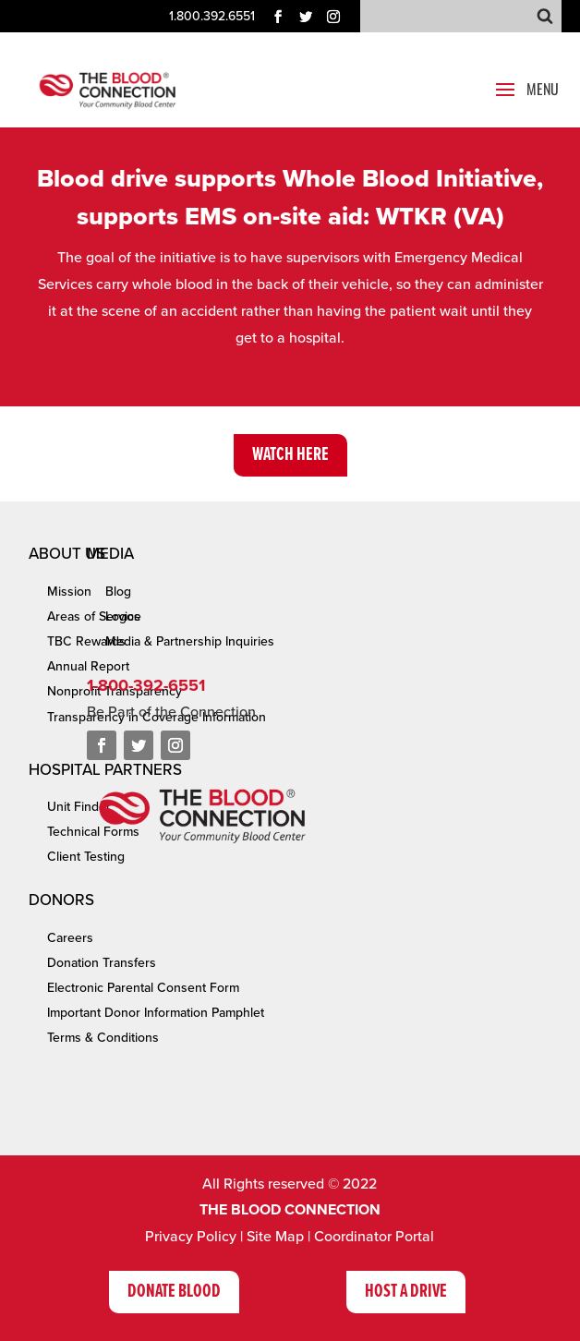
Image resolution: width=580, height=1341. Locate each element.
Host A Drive (406, 1292)
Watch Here (290, 455)
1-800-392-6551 (146, 685)
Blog (118, 591)
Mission (69, 591)
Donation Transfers (101, 963)
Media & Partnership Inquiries (189, 641)
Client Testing (86, 856)
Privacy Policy (190, 1236)
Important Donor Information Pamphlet (155, 1013)
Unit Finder (79, 807)
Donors (61, 900)
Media (110, 553)
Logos (122, 616)
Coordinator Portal (374, 1236)
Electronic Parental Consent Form (143, 988)
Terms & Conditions (103, 1037)
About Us (67, 553)
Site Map (275, 1236)
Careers (70, 938)
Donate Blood (174, 1292)
